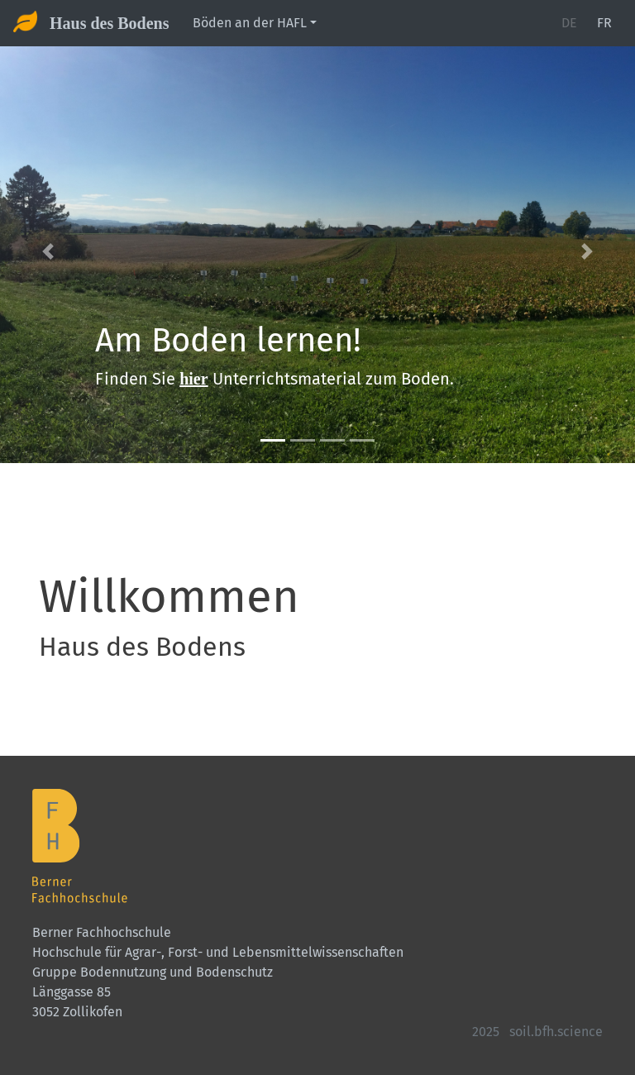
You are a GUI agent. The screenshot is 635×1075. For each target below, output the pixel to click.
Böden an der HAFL (250, 23)
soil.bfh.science (556, 1031)
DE (569, 23)
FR (604, 23)
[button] (47, 251)
